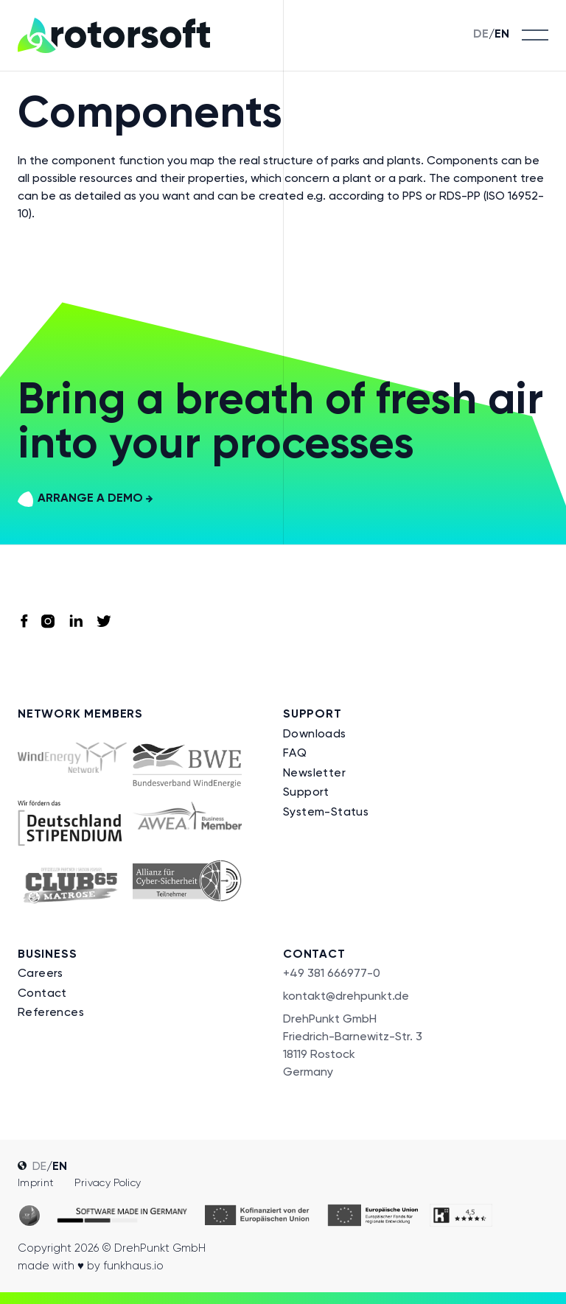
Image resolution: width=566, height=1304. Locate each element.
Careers (40, 973)
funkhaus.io (133, 1265)
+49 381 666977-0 (331, 973)
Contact (42, 993)
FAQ (295, 753)
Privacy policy (107, 1182)
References (51, 1012)
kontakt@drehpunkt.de (346, 996)
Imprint (36, 1182)
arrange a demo (85, 499)
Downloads (314, 733)
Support (306, 792)
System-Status (325, 811)
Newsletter (314, 772)
